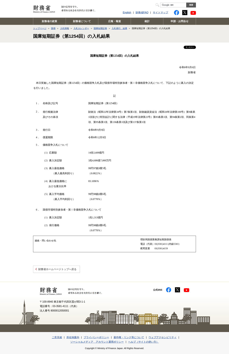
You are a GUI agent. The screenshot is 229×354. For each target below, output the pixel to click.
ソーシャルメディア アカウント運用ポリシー (97, 341)
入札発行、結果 (119, 28)
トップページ (39, 28)
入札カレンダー (81, 28)
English (127, 12)
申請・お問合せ (179, 21)
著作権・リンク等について (129, 337)
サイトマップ (160, 12)
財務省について (82, 21)
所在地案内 (72, 337)
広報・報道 (114, 21)
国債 (53, 28)
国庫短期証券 (100, 28)
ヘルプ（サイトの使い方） (143, 341)
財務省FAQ (142, 12)
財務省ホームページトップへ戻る (57, 269)
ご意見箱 (57, 337)
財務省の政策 (49, 21)
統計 (147, 21)
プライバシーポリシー (96, 337)
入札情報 (64, 28)
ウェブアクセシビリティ (163, 337)
